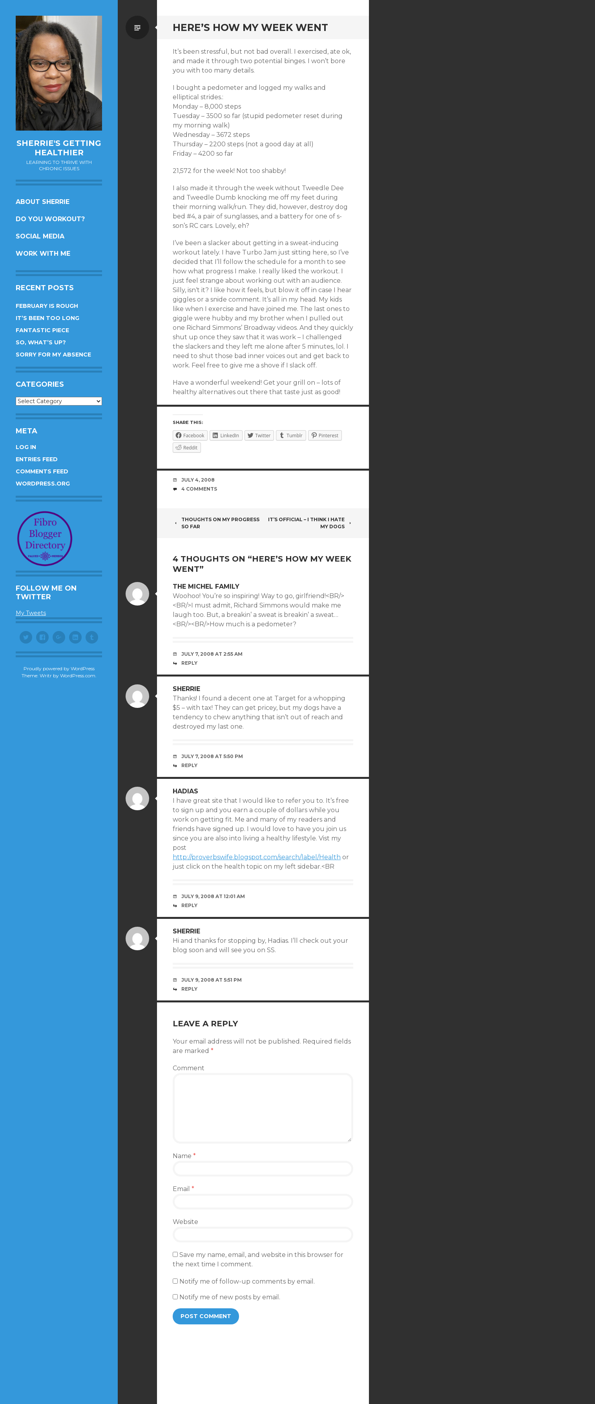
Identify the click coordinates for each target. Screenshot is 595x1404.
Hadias (185, 791)
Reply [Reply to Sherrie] (189, 765)
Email (183, 1189)
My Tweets (31, 613)
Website (185, 1222)
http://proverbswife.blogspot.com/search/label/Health (257, 857)
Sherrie (186, 689)
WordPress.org (43, 483)
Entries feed (37, 459)
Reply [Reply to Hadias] (189, 905)
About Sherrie (42, 202)
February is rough (47, 305)
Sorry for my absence (53, 354)
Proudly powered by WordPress (59, 668)
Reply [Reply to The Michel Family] (189, 663)
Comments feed (42, 471)
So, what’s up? (41, 342)
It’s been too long (47, 318)
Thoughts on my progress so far (216, 522)
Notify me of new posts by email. (229, 1297)
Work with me (43, 253)
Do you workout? (50, 219)
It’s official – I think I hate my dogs (310, 522)
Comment (188, 1068)
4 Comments (199, 489)
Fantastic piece (42, 330)
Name (184, 1156)
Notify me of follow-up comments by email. (247, 1281)
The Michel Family (206, 586)
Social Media (40, 236)
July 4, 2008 (198, 480)
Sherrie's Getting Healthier (58, 147)
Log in (26, 447)
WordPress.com (77, 675)
